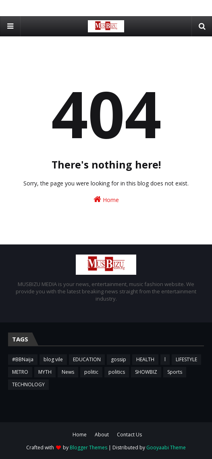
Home (106, 199)
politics (116, 371)
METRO (20, 371)
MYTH (45, 371)
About (102, 434)
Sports (174, 371)
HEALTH (145, 359)
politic (91, 371)
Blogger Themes (88, 447)
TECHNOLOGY (28, 384)
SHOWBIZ (146, 371)
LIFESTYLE (186, 359)
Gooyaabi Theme (166, 447)
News (68, 371)
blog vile (53, 359)
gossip (118, 359)
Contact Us (129, 434)
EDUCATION (87, 359)
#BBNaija (22, 359)
